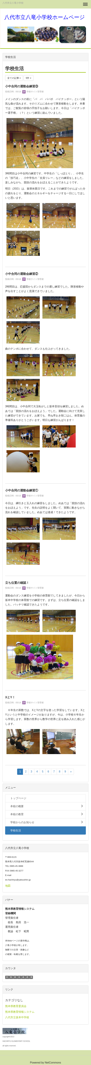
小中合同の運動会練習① (21, 490)
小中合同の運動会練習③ (21, 86)
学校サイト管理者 (33, 91)
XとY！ (10, 697)
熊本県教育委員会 (15, 1006)
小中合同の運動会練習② (21, 274)
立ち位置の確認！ (17, 582)
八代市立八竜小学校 (12, 3)
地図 (7, 885)
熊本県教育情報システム (19, 1011)
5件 (28, 78)
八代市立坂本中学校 (17, 1017)
